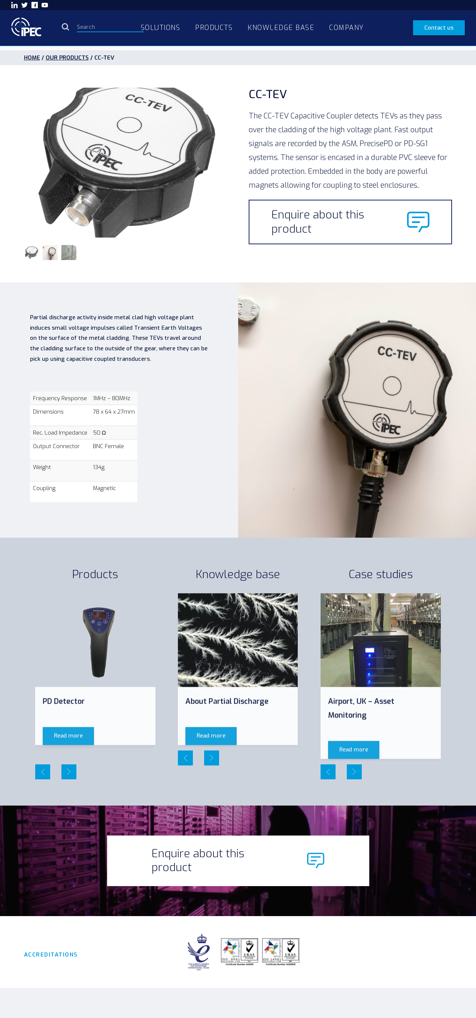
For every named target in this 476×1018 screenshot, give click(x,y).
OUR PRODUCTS (67, 57)
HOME (32, 57)
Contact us (439, 27)
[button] (31, 252)
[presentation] (42, 771)
